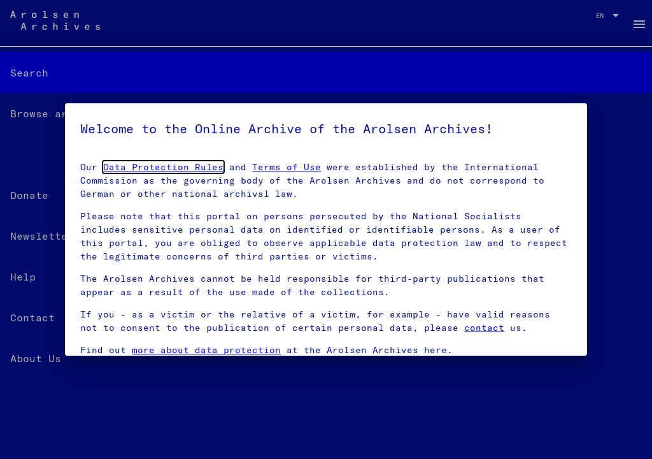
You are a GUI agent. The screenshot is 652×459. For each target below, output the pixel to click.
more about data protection (206, 350)
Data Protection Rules (163, 167)
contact (484, 327)
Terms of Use (286, 167)
